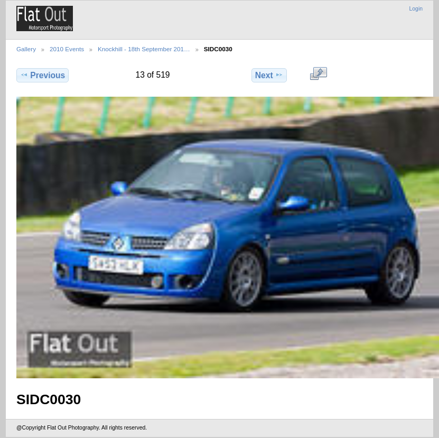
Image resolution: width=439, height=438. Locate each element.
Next (269, 75)
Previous (42, 75)
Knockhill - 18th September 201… (144, 48)
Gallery (26, 48)
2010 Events (67, 48)
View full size (318, 74)
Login (416, 9)
